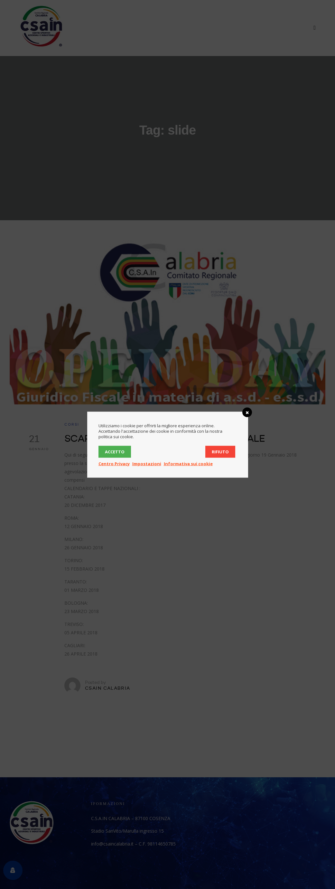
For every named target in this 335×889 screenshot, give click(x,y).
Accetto (115, 451)
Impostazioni (146, 463)
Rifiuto (220, 451)
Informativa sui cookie (188, 463)
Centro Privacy (114, 463)
